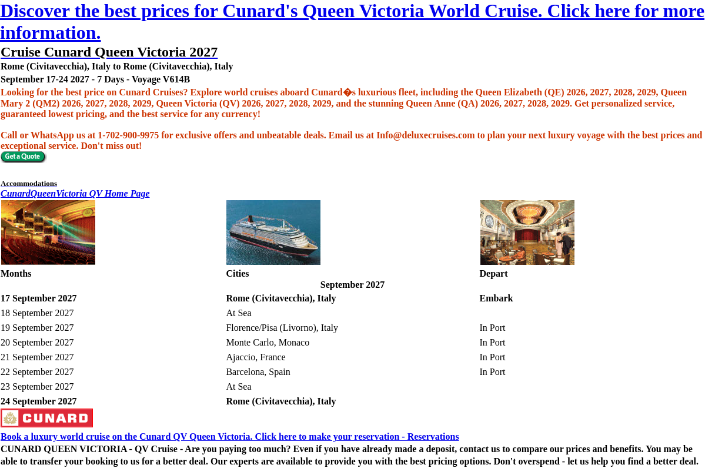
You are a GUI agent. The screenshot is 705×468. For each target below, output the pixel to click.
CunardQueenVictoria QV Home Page (75, 193)
